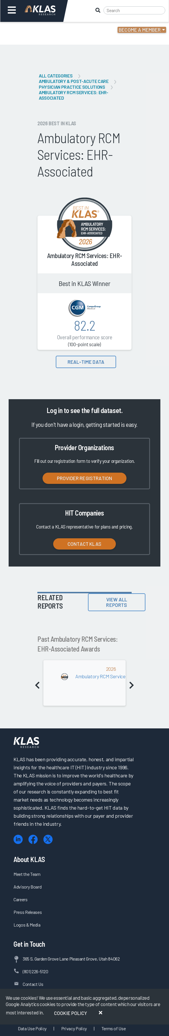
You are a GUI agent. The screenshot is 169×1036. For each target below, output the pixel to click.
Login (29, 30)
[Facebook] (33, 839)
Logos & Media (27, 924)
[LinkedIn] (18, 839)
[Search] (134, 10)
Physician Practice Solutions (72, 87)
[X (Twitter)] (48, 839)
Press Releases (28, 912)
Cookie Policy (70, 1013)
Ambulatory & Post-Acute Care (73, 81)
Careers (21, 899)
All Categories (55, 75)
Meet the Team (27, 874)
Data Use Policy (32, 1028)
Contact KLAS (84, 544)
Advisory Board (27, 886)
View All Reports (116, 602)
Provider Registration (84, 478)
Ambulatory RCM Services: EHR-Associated (73, 95)
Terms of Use (113, 1028)
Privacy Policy (74, 1028)
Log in (54, 410)
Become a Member (140, 30)
